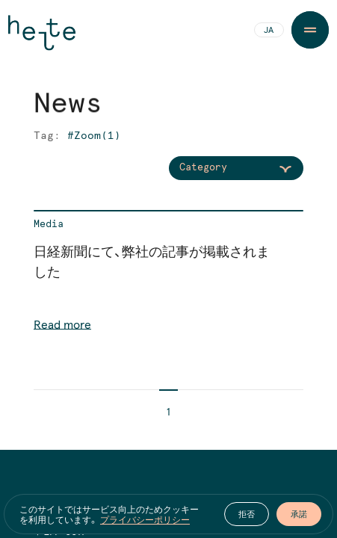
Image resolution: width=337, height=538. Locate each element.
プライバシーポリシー (145, 519)
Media (49, 224)
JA (268, 30)
